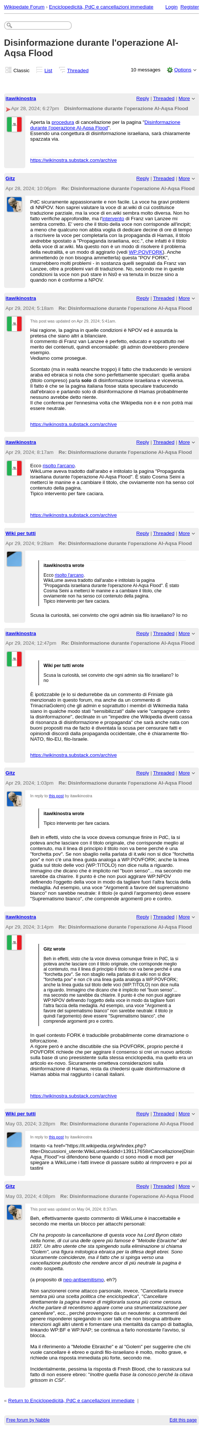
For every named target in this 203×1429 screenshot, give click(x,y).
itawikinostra (21, 98)
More (184, 98)
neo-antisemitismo (83, 1279)
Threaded (78, 70)
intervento (113, 218)
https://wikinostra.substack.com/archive (73, 160)
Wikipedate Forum (24, 7)
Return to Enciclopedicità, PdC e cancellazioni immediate (71, 1400)
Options (182, 70)
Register (189, 7)
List (48, 70)
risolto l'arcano (59, 465)
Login (171, 7)
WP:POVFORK (145, 252)
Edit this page (183, 1420)
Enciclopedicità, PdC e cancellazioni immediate (101, 7)
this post (56, 796)
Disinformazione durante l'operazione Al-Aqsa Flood (105, 125)
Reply (142, 98)
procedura (63, 122)
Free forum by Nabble (28, 1420)
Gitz (10, 178)
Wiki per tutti (21, 533)
